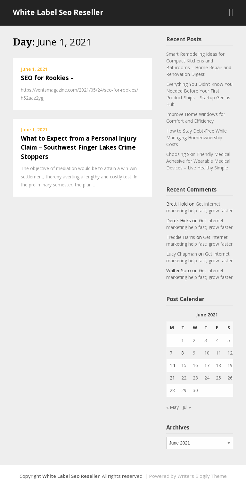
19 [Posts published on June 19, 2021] (230, 365)
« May (172, 407)
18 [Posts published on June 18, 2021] (218, 365)
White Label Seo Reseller (58, 12)
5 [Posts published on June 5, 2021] (228, 340)
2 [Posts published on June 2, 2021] (194, 340)
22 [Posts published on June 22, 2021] (183, 378)
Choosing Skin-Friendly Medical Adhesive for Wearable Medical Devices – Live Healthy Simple (198, 161)
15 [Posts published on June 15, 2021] (183, 365)
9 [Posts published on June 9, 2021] (194, 353)
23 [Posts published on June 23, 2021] (195, 378)
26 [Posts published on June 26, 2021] (230, 378)
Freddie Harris (180, 237)
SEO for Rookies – (47, 78)
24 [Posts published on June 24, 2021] (206, 378)
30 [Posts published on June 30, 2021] (195, 390)
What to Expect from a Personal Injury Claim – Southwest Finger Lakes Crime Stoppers (78, 147)
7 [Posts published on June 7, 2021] (171, 353)
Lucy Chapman (181, 254)
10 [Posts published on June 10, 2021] (206, 353)
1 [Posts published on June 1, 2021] (182, 340)
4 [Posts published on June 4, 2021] (217, 340)
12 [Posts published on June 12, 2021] (230, 353)
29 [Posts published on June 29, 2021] (183, 390)
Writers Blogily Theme (202, 476)
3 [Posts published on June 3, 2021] (205, 340)
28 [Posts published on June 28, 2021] (172, 390)
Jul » (187, 407)
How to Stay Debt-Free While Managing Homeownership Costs (196, 137)
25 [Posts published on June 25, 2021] (218, 378)
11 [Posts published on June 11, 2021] (218, 353)
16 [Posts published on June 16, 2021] (195, 365)
